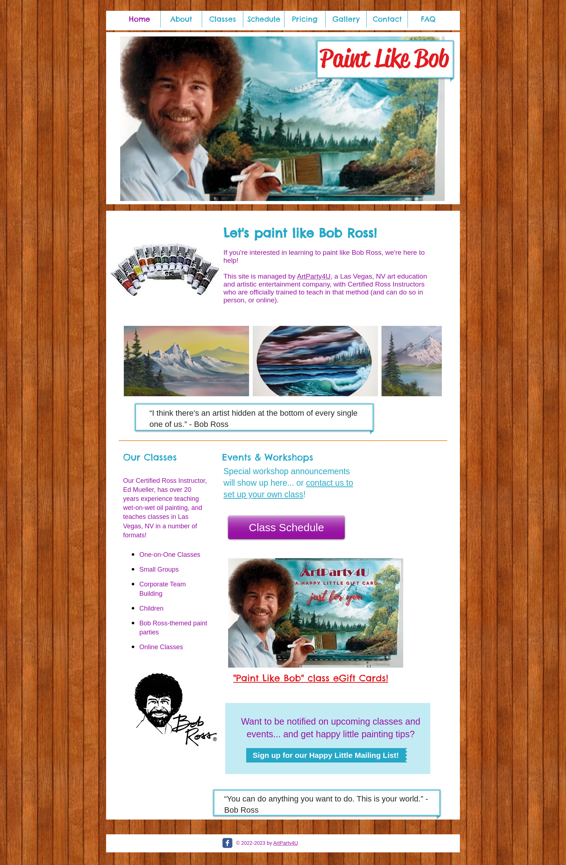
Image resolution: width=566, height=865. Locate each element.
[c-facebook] (227, 843)
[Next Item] (429, 361)
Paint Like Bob (384, 58)
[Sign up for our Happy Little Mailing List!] (325, 755)
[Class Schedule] (286, 527)
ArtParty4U (314, 276)
